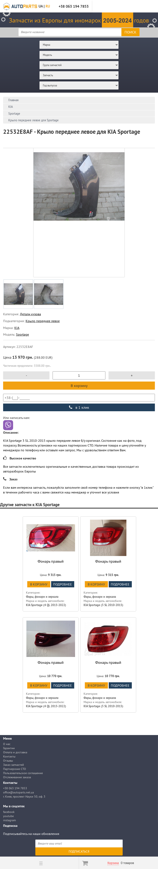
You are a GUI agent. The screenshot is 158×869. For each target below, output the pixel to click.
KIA (16, 328)
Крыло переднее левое (43, 321)
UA (40, 6)
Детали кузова (30, 314)
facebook (9, 812)
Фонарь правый (51, 561)
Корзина (113, 863)
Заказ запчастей (13, 765)
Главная (13, 100)
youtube (8, 816)
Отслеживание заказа (17, 777)
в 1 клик (79, 407)
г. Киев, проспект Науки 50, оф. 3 (24, 796)
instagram (9, 820)
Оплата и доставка (15, 752)
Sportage (22, 334)
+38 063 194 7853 (15, 788)
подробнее (62, 584)
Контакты (9, 756)
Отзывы (8, 760)
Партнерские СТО (14, 769)
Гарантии (9, 748)
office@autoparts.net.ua (18, 792)
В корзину (79, 385)
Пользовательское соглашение (23, 773)
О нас (6, 744)
